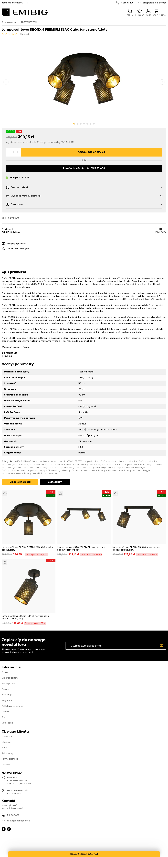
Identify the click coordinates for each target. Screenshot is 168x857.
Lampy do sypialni (90, 464)
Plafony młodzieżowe (13, 470)
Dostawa (6, 764)
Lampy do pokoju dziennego (92, 467)
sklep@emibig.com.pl (154, 2)
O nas (5, 672)
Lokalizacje (7, 722)
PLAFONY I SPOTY (73, 461)
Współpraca (8, 683)
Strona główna (9, 22)
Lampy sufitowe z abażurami (47, 461)
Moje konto (7, 736)
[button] (8, 152)
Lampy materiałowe (12, 473)
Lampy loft (31, 470)
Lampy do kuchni (128, 461)
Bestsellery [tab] (55, 482)
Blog (4, 717)
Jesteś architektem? (12, 2)
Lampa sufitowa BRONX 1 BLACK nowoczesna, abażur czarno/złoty (25, 617)
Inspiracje (7, 694)
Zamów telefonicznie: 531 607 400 (84, 168)
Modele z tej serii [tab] (20, 482)
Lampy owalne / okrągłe (137, 470)
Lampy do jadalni (11, 464)
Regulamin (7, 700)
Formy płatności (10, 758)
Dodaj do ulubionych (18, 248)
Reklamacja (8, 753)
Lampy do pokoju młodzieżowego (126, 467)
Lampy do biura (91, 461)
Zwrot (5, 747)
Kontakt (6, 711)
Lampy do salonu (51, 464)
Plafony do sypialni (112, 464)
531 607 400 (127, 2)
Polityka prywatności (12, 706)
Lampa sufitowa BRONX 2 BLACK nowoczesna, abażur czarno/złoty (137, 548)
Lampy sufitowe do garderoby (54, 470)
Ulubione (6, 742)
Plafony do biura (109, 461)
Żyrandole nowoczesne (84, 470)
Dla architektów (10, 677)
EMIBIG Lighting (11, 232)
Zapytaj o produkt (16, 243)
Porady (5, 689)
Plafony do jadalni (30, 464)
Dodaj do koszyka (91, 152)
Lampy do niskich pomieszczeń (41, 473)
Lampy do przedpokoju (36, 467)
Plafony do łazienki (153, 464)
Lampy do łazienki (132, 464)
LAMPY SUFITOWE (29, 22)
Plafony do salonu (70, 464)
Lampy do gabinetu (12, 467)
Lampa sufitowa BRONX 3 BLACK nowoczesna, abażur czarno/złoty (81, 548)
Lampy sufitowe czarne (110, 470)
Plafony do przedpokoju (62, 467)
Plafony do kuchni (148, 461)
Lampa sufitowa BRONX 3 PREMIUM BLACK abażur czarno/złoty (27, 548)
